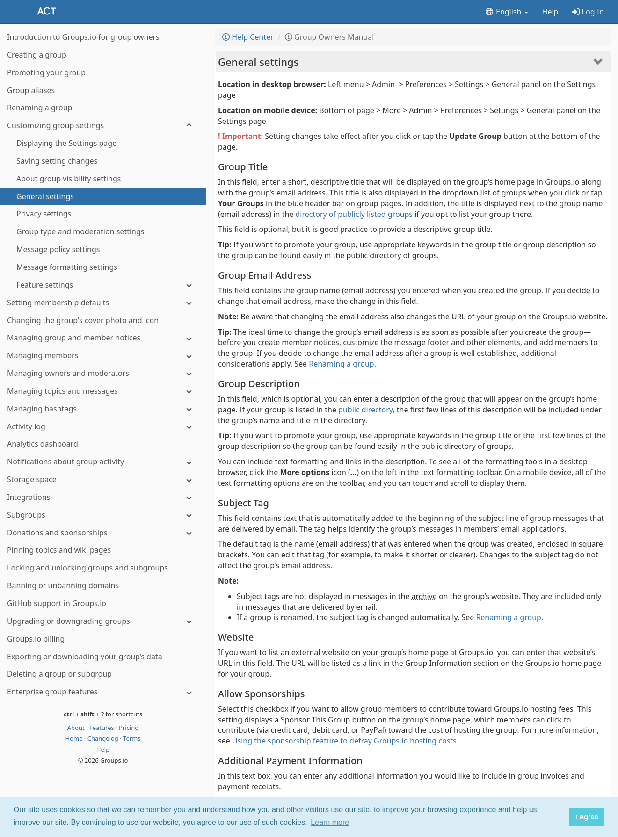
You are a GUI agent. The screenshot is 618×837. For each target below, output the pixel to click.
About (76, 727)
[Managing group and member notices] (103, 338)
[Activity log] (103, 427)
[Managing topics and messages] (103, 391)
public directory (365, 409)
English (506, 12)
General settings (258, 62)
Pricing (128, 727)
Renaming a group (341, 364)
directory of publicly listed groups (354, 214)
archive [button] (424, 596)
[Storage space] (103, 479)
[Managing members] (103, 355)
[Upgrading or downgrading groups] (103, 621)
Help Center (248, 37)
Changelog (103, 738)
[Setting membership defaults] (103, 303)
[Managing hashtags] (103, 409)
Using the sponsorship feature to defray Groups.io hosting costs (344, 741)
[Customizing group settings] (103, 125)
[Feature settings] (103, 285)
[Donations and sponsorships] (103, 533)
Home (74, 738)
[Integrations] (103, 497)
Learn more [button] (330, 822)
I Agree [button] (586, 817)
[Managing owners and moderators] (103, 373)
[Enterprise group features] (103, 692)
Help (550, 12)
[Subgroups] (103, 515)
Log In (588, 12)
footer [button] (438, 342)
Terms (131, 738)
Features (102, 727)
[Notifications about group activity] (103, 462)
